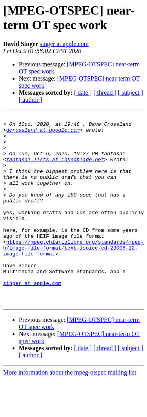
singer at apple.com (64, 43)
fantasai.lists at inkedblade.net (55, 168)
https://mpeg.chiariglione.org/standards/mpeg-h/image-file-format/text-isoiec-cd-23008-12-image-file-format (73, 274)
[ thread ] (104, 92)
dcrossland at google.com (43, 133)
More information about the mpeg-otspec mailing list (69, 410)
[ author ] (30, 99)
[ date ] (83, 92)
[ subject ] (130, 92)
